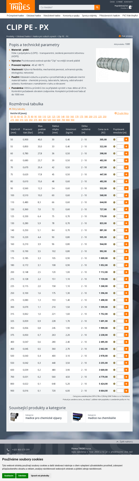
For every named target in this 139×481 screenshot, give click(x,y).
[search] (97, 7)
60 (18, 116)
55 (15, 116)
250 (104, 116)
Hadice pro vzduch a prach (44, 36)
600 (58, 119)
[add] (126, 139)
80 (32, 116)
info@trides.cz (19, 454)
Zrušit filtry (122, 113)
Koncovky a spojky (71, 15)
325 (26, 119)
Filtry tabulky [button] (18, 108)
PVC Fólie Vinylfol (130, 15)
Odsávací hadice (33, 15)
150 (67, 116)
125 (53, 116)
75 (29, 116)
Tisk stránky (126, 36)
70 (25, 116)
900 (72, 119)
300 (17, 119)
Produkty (10, 36)
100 (39, 116)
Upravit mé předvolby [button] (40, 476)
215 (95, 116)
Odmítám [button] (22, 476)
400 (40, 119)
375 (35, 119)
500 (49, 119)
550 (54, 119)
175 (81, 116)
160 (72, 116)
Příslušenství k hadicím (109, 15)
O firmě (119, 2)
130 (58, 116)
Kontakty (128, 2)
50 (11, 116)
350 (31, 119)
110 (44, 116)
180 (86, 116)
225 (100, 116)
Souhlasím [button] (8, 476)
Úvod (112, 2)
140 (63, 116)
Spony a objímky (89, 15)
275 (12, 119)
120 (49, 116)
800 (68, 119)
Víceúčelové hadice (52, 15)
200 (90, 116)
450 (45, 119)
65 (22, 116)
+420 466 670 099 (21, 449)
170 (77, 116)
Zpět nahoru (124, 441)
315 (21, 119)
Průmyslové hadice (15, 15)
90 (35, 116)
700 (63, 119)
